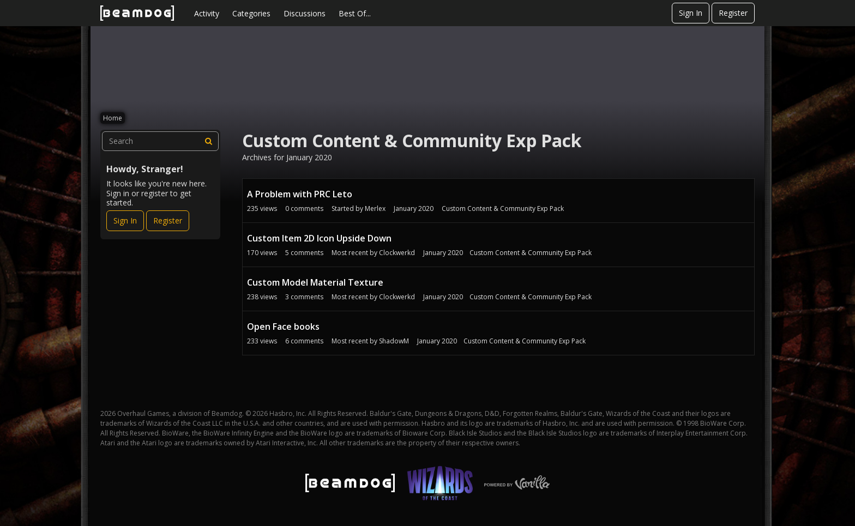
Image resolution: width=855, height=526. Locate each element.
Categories (251, 13)
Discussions (305, 13)
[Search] (209, 141)
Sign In (690, 13)
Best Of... (355, 13)
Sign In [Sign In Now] (125, 220)
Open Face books (283, 326)
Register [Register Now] (167, 220)
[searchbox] (160, 141)
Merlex (375, 208)
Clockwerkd (397, 252)
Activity (206, 13)
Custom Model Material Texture (315, 282)
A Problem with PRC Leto (299, 194)
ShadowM (394, 341)
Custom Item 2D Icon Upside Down (319, 238)
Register (733, 13)
